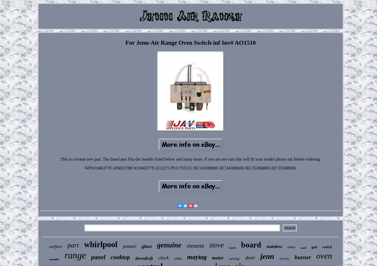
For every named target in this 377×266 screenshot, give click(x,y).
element (195, 246)
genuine (169, 245)
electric (284, 259)
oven (324, 256)
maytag (197, 257)
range (75, 255)
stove (216, 245)
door (250, 258)
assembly (54, 259)
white (178, 259)
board (251, 244)
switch (327, 247)
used (303, 247)
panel (98, 257)
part (73, 245)
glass (147, 246)
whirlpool (100, 244)
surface (55, 246)
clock (163, 258)
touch (232, 247)
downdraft (144, 258)
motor (218, 258)
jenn (267, 256)
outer (291, 247)
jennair (129, 246)
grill (314, 247)
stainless (274, 246)
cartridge (234, 259)
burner (303, 257)
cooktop (120, 257)
